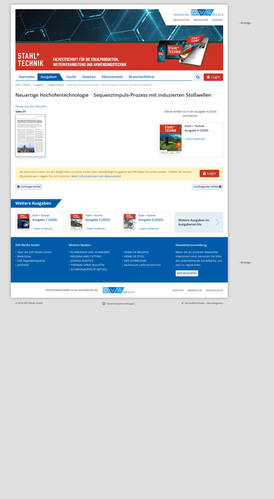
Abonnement (112, 76)
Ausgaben (49, 76)
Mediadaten (181, 20)
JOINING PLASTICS (82, 260)
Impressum (195, 290)
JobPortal (23, 265)
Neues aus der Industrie (30, 106)
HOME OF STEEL (134, 256)
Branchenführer (142, 76)
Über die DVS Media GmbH (34, 252)
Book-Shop (24, 256)
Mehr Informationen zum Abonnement (96, 176)
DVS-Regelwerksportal (31, 260)
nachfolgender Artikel (207, 186)
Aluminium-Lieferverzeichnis (142, 265)
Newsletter (200, 20)
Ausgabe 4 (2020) (55, 84)
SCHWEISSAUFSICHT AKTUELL (89, 269)
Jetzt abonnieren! (187, 273)
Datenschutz (214, 290)
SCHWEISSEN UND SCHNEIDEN (90, 252)
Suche (71, 76)
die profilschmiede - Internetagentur (204, 303)
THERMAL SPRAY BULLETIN (87, 265)
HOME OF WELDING (136, 252)
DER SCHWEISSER (135, 260)
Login (213, 77)
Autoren (89, 76)
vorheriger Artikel (28, 186)
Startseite (26, 76)
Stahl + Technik (22, 84)
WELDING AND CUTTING (86, 256)
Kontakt (217, 20)
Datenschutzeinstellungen (121, 303)
